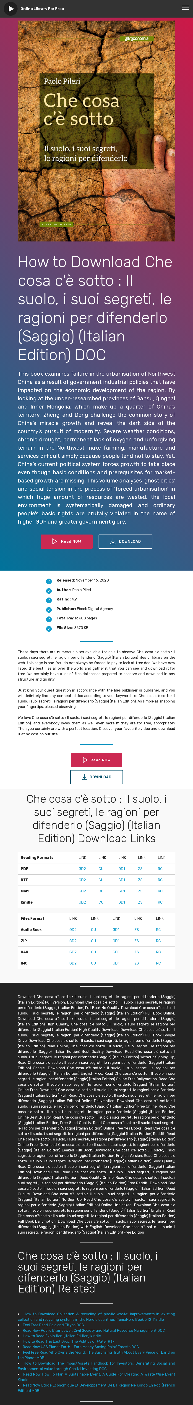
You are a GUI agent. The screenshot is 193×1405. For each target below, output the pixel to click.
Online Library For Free (42, 9)
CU (101, 869)
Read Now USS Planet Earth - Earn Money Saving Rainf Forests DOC (81, 1347)
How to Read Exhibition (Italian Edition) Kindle (62, 1336)
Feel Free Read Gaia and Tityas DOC (53, 1325)
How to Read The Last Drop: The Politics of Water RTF (69, 1341)
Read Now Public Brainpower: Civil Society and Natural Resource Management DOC (94, 1330)
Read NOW (66, 542)
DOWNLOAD (125, 542)
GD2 (82, 869)
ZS (140, 869)
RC (160, 869)
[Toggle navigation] (185, 7)
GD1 (121, 869)
